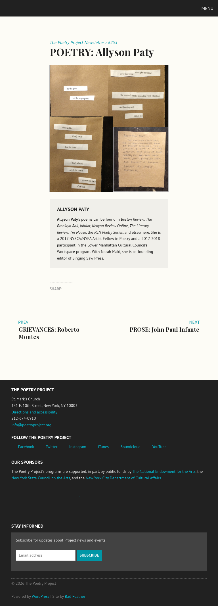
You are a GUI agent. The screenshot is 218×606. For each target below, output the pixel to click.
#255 (112, 42)
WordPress (40, 596)
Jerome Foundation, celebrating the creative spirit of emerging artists (63, 499)
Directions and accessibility (34, 412)
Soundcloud (130, 446)
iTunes (103, 446)
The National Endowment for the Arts (164, 471)
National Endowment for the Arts (27, 499)
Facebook (26, 446)
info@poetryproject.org (31, 424)
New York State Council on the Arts (40, 477)
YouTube (159, 446)
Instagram (77, 446)
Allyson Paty (73, 209)
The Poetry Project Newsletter (77, 42)
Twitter (51, 446)
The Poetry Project (31, 8)
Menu (207, 8)
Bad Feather (75, 596)
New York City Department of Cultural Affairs (123, 477)
